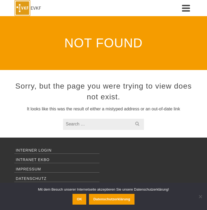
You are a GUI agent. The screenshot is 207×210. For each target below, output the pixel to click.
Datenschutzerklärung (111, 199)
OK (79, 199)
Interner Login (33, 150)
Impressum (28, 169)
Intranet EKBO (33, 160)
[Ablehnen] (200, 196)
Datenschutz (31, 178)
